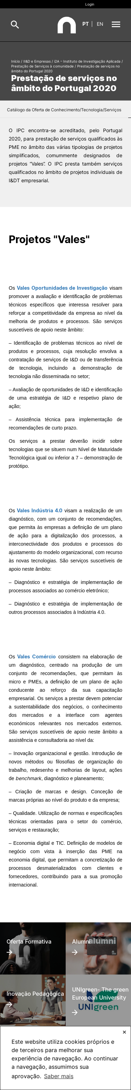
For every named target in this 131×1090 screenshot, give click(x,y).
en (100, 24)
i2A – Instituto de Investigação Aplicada (87, 61)
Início (15, 61)
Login (89, 4)
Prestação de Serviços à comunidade (42, 66)
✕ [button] (124, 1032)
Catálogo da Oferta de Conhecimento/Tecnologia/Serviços (64, 109)
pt (85, 24)
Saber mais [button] (58, 1076)
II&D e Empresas (37, 61)
